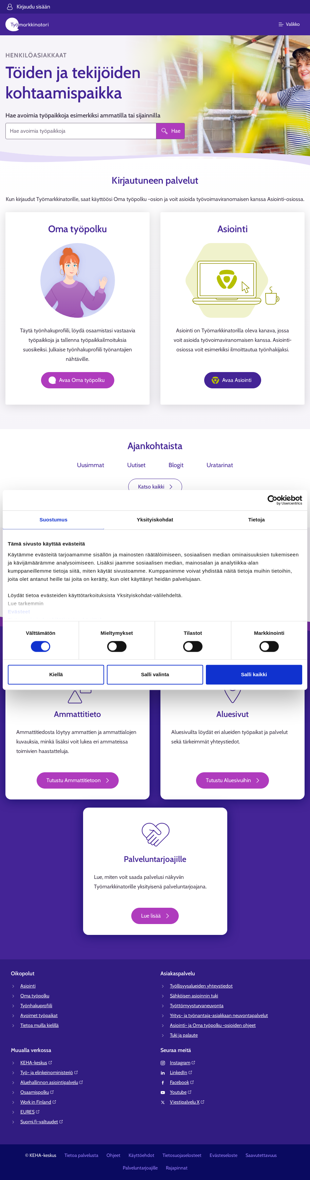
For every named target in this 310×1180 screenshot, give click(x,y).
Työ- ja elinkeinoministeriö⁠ (49, 1072)
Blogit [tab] (176, 465)
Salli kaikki (254, 675)
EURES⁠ (30, 1112)
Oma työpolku (34, 996)
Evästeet (19, 611)
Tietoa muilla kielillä (39, 1025)
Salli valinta (155, 675)
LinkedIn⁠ (181, 1072)
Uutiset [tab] (136, 465)
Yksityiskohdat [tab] (155, 519)
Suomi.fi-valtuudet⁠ (41, 1122)
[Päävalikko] (293, 24)
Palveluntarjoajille (140, 1168)
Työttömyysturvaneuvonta (197, 1005)
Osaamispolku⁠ (37, 1092)
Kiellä (56, 675)
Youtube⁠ (181, 1092)
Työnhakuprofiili (36, 1005)
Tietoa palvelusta (81, 1155)
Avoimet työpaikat (39, 1015)
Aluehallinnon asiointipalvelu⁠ (51, 1082)
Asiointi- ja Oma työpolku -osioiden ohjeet (213, 1025)
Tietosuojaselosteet (181, 1155)
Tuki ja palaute (184, 1035)
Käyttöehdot (141, 1155)
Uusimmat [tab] (90, 465)
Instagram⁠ (183, 1062)
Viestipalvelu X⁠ (187, 1102)
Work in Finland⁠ (38, 1102)
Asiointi (28, 986)
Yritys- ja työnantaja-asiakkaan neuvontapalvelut (219, 1015)
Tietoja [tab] (256, 519)
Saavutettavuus (261, 1155)
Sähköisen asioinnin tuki (194, 996)
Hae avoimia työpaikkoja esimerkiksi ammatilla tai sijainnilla (82, 115)
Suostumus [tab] (53, 519)
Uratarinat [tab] (220, 465)
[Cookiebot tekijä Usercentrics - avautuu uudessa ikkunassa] (272, 500)
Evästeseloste (223, 1155)
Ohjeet (113, 1155)
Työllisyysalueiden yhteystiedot (201, 986)
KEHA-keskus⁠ (36, 1062)
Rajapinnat (177, 1168)
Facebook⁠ (182, 1082)
